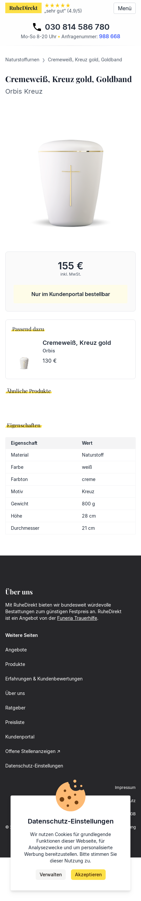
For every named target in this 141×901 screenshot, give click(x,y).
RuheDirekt (23, 7)
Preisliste (14, 765)
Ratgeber (15, 751)
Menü (124, 8)
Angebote (16, 693)
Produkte (15, 707)
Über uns (15, 736)
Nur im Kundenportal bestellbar (70, 294)
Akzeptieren (88, 874)
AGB (131, 857)
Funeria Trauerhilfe (77, 661)
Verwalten (51, 874)
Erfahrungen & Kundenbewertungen (44, 722)
